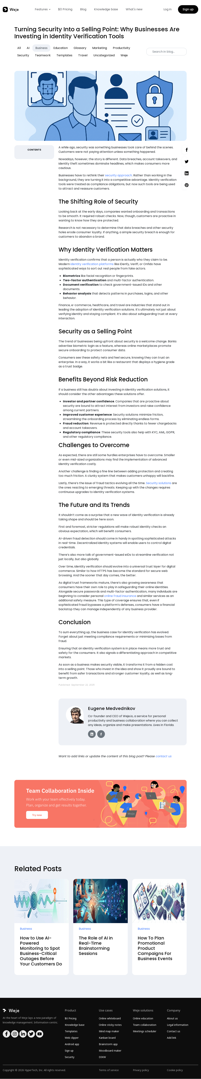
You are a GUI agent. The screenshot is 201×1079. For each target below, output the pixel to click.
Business (41, 48)
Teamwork (43, 55)
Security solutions (158, 483)
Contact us (173, 1031)
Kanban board (107, 1038)
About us (172, 1018)
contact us (164, 756)
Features (41, 9)
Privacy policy (141, 1070)
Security (23, 55)
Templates (64, 55)
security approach (118, 175)
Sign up (188, 9)
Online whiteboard (110, 1018)
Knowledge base (106, 9)
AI (28, 48)
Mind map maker (109, 1031)
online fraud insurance (120, 596)
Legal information (177, 1025)
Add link (171, 1038)
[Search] (166, 51)
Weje (124, 55)
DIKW (102, 1057)
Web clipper (72, 1038)
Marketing (99, 48)
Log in (167, 9)
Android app (72, 1044)
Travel (82, 55)
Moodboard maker (110, 1050)
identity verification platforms (92, 264)
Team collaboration (144, 1025)
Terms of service (109, 1070)
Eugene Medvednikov (112, 708)
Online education (143, 1018)
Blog (83, 9)
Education (60, 48)
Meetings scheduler (144, 1031)
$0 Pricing (65, 9)
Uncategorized (104, 55)
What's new (134, 9)
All (19, 48)
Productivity (121, 48)
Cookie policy (175, 1070)
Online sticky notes (110, 1025)
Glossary (80, 48)
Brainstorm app (108, 1044)
